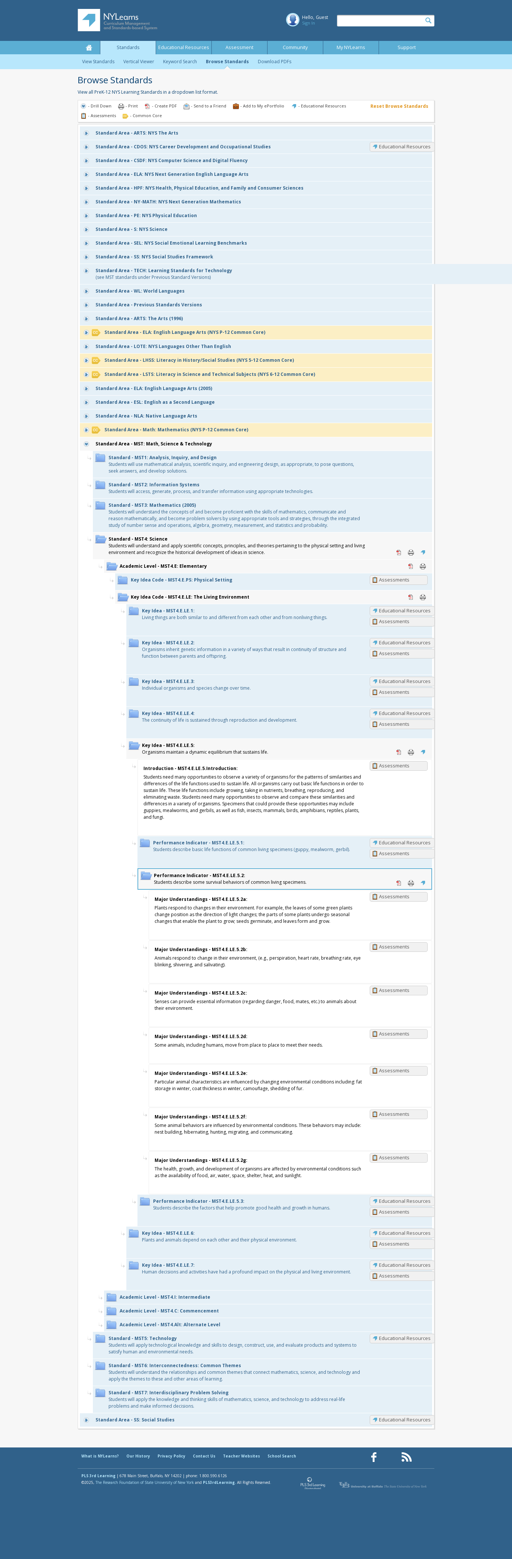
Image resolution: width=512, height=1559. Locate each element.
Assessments (394, 579)
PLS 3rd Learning (98, 1475)
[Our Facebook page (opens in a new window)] (374, 1457)
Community (295, 47)
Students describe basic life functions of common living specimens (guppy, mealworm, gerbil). (251, 846)
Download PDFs (274, 61)
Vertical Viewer (138, 61)
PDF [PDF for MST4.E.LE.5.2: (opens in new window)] (399, 883)
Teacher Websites (241, 1456)
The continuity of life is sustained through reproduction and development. (219, 716)
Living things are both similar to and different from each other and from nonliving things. (234, 614)
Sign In (308, 23)
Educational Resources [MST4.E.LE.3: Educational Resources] (405, 681)
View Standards (98, 61)
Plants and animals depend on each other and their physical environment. (219, 1236)
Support (407, 47)
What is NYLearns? (100, 1456)
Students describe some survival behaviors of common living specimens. (230, 878)
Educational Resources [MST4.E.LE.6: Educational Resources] (405, 1233)
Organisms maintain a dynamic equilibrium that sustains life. (205, 748)
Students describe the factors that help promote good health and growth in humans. (241, 1204)
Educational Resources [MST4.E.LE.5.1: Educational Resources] (405, 842)
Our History (138, 1456)
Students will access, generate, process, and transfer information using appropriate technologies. (210, 488)
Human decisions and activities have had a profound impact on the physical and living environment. (246, 1268)
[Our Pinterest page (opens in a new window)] (390, 1457)
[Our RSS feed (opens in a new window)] (406, 1457)
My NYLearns (351, 47)
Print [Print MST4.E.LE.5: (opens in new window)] (410, 752)
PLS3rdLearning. (219, 1482)
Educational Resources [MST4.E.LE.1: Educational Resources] (405, 610)
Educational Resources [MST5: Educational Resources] (405, 1338)
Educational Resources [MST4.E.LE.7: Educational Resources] (405, 1265)
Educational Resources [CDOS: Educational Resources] (405, 146)
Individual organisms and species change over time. (196, 684)
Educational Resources (183, 47)
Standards (128, 47)
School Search (282, 1456)
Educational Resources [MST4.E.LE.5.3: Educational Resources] (405, 1201)
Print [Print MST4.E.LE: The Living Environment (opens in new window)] (422, 597)
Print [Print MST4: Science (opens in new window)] (410, 552)
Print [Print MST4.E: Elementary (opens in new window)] (422, 566)
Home (89, 47)
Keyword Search (180, 61)
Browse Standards (227, 61)
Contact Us (204, 1456)
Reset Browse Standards (399, 106)
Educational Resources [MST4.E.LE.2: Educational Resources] (405, 642)
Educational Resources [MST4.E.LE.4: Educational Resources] (405, 713)
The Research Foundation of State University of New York (144, 1482)
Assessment (239, 47)
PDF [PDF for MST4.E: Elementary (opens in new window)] (410, 566)
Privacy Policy (171, 1456)
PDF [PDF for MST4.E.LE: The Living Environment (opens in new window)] (410, 597)
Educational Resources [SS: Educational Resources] (405, 1419)
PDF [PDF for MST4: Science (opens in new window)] (399, 552)
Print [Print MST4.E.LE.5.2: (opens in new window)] (410, 883)
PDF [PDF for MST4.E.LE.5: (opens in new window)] (399, 752)
